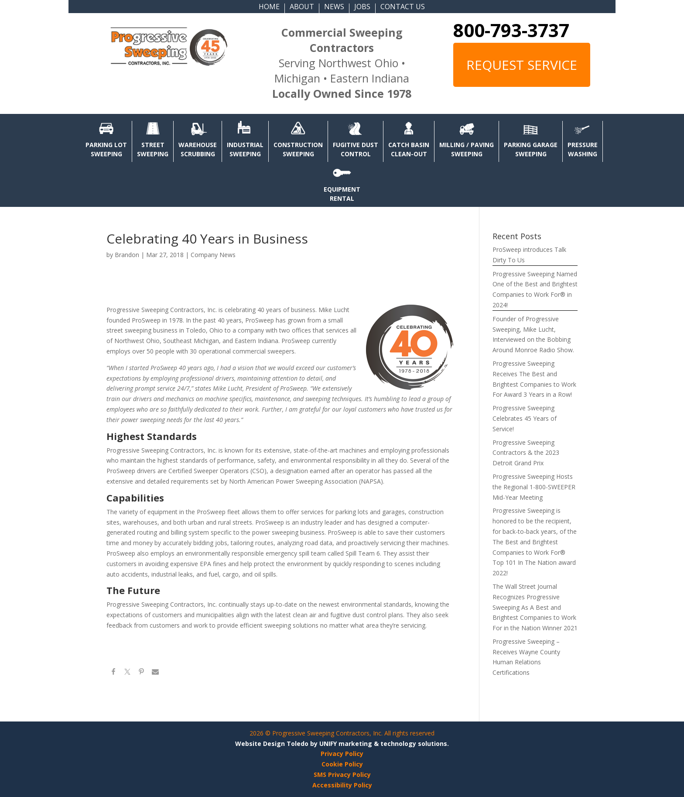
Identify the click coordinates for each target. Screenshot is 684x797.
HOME (269, 7)
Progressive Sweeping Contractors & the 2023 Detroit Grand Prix (525, 452)
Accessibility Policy (342, 785)
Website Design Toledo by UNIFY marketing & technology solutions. (342, 743)
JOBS (362, 7)
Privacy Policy (342, 753)
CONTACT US (402, 7)
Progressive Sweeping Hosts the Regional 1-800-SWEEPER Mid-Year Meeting (533, 487)
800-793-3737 (511, 29)
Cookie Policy (342, 764)
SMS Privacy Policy (342, 774)
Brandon (127, 255)
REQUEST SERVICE (521, 65)
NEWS (334, 7)
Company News (213, 255)
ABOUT (302, 7)
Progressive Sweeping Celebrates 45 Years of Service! (524, 418)
